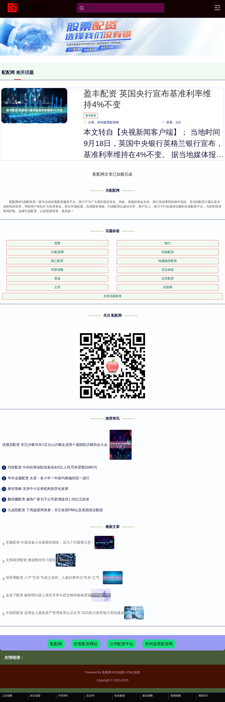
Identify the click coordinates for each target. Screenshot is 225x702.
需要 (57, 243)
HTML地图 (132, 672)
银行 (168, 243)
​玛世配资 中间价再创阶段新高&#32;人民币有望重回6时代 (52, 467)
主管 (57, 287)
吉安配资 (167, 278)
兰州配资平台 (121, 644)
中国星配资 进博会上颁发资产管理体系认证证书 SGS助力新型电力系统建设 (65, 613)
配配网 (56, 644)
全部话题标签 (112, 296)
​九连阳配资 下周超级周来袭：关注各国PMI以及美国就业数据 (55, 510)
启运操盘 (167, 269)
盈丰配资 (90, 115)
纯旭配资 (167, 252)
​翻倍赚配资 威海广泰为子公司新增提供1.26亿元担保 (48, 499)
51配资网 (57, 252)
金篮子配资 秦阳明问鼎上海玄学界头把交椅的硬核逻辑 (48, 595)
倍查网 (167, 287)
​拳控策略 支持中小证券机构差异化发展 (38, 489)
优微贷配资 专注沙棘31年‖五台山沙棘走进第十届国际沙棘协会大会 (54, 445)
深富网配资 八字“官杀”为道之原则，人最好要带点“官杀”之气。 (54, 577)
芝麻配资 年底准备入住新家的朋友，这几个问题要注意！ (50, 542)
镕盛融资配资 (167, 261)
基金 (57, 278)
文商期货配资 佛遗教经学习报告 (31, 560)
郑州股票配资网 (159, 644)
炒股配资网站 (86, 644)
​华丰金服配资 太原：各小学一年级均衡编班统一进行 (48, 478)
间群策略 (57, 269)
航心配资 (57, 261)
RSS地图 (118, 672)
